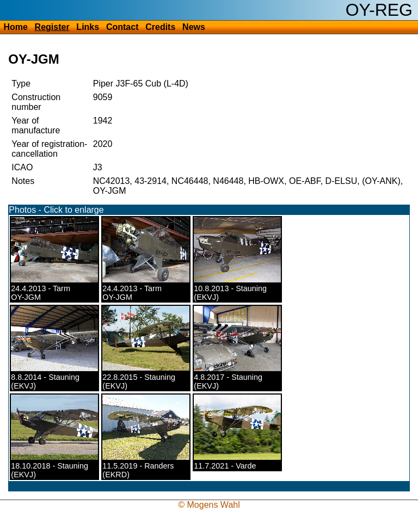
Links (87, 27)
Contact (122, 27)
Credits (160, 27)
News (193, 27)
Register (52, 27)
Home (15, 27)
